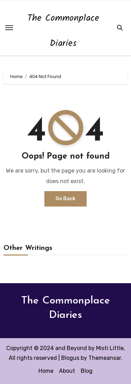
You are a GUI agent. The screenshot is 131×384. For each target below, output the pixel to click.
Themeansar (104, 358)
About (67, 371)
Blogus (70, 358)
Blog (87, 371)
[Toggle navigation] (9, 27)
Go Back (65, 199)
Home (45, 371)
